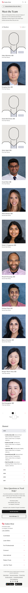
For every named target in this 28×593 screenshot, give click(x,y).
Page (10, 416)
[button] (14, 430)
